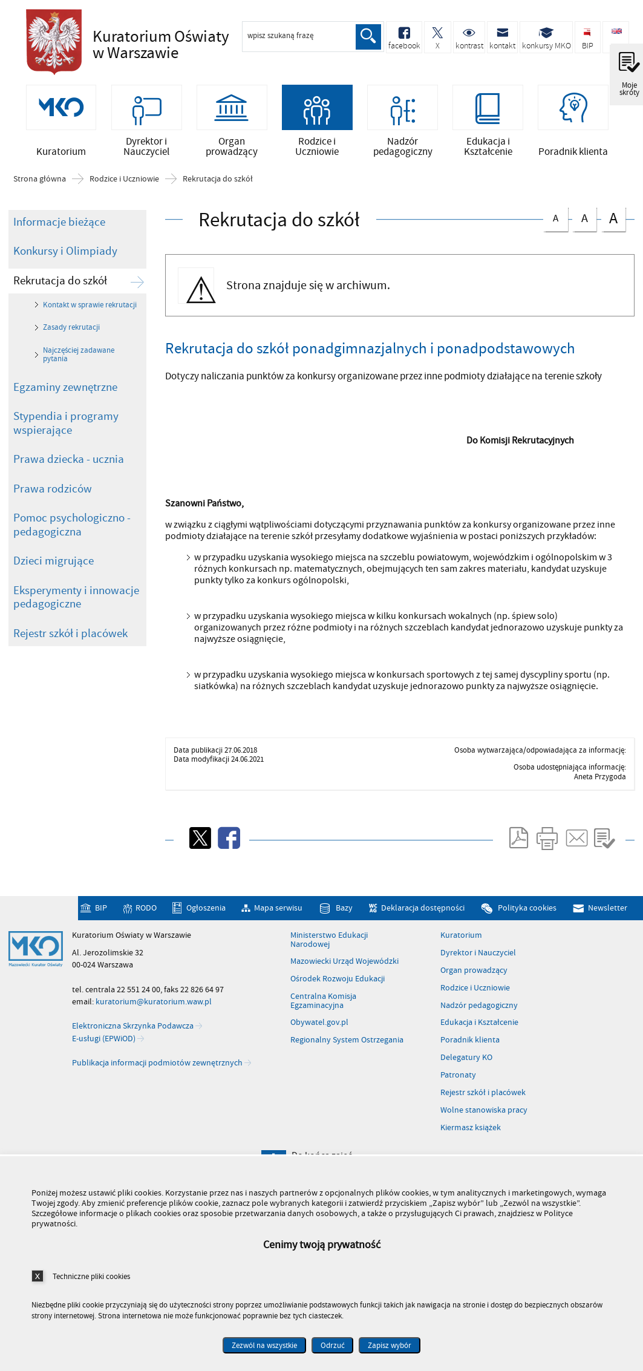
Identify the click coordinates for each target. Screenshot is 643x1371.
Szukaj (367, 37)
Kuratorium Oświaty (165, 44)
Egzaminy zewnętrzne (65, 408)
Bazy (344, 929)
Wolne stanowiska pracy (483, 1131)
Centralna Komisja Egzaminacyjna (323, 1022)
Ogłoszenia (206, 929)
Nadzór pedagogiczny (479, 1027)
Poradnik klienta (470, 1061)
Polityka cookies (527, 929)
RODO (146, 929)
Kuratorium (461, 956)
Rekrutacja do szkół (218, 200)
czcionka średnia (584, 238)
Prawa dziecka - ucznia (68, 480)
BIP (101, 929)
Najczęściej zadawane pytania (78, 376)
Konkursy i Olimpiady (65, 272)
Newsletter (607, 929)
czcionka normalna (555, 237)
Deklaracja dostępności (423, 929)
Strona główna (39, 200)
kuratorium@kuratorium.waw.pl (154, 1023)
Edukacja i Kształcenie (479, 1043)
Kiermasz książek (470, 1149)
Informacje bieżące (59, 243)
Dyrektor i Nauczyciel (478, 974)
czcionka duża (613, 239)
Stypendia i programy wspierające (66, 444)
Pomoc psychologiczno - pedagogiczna (72, 546)
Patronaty (458, 1096)
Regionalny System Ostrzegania (346, 1061)
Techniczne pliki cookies (91, 1276)
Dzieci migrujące (53, 582)
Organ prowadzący (474, 991)
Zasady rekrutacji (71, 348)
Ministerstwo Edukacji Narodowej (329, 961)
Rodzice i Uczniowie (124, 200)
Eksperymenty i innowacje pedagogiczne (76, 618)
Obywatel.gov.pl (319, 1043)
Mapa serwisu (278, 929)
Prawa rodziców (52, 510)
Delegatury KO (466, 1079)
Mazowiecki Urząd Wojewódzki (344, 982)
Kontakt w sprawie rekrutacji (90, 326)
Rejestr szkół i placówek (70, 654)
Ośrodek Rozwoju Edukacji (337, 1000)
